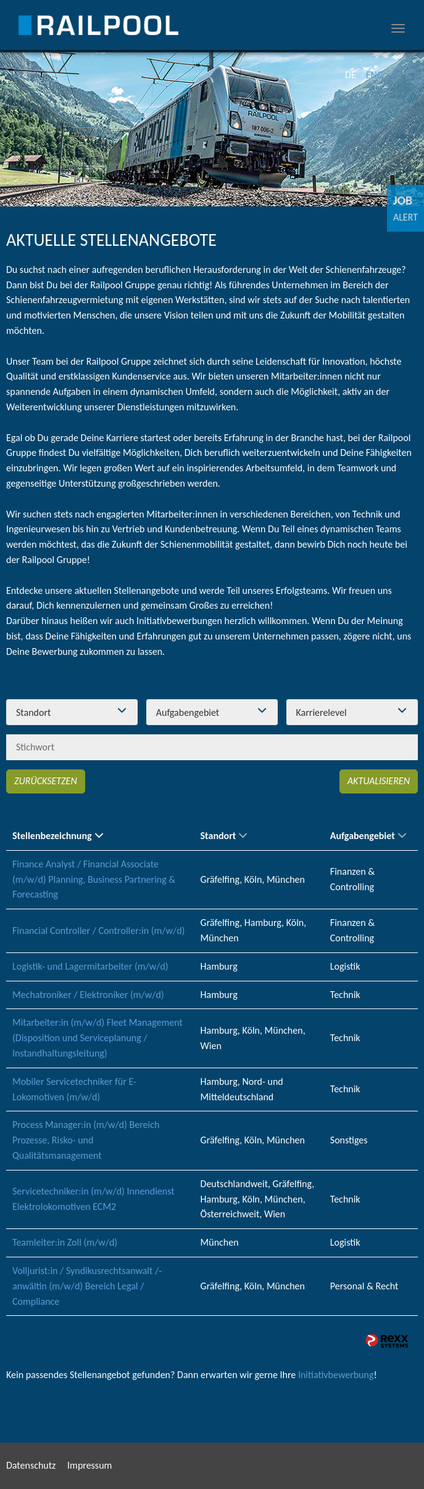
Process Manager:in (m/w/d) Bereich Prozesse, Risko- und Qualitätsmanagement (85, 1140)
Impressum (89, 1465)
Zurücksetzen (45, 781)
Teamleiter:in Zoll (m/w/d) (64, 1242)
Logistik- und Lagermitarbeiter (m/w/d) (90, 966)
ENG (374, 75)
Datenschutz (31, 1465)
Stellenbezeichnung (57, 836)
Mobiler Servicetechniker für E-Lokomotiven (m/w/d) (74, 1089)
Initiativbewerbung (336, 1375)
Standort (224, 836)
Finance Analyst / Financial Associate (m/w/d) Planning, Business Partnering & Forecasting (93, 879)
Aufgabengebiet (368, 836)
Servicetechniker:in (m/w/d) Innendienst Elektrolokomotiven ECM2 (93, 1198)
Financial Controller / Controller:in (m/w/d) (98, 930)
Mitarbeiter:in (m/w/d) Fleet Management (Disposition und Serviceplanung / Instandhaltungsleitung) (97, 1037)
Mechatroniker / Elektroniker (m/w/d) (88, 994)
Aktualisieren (378, 781)
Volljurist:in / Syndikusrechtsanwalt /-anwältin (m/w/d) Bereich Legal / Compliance (87, 1286)
